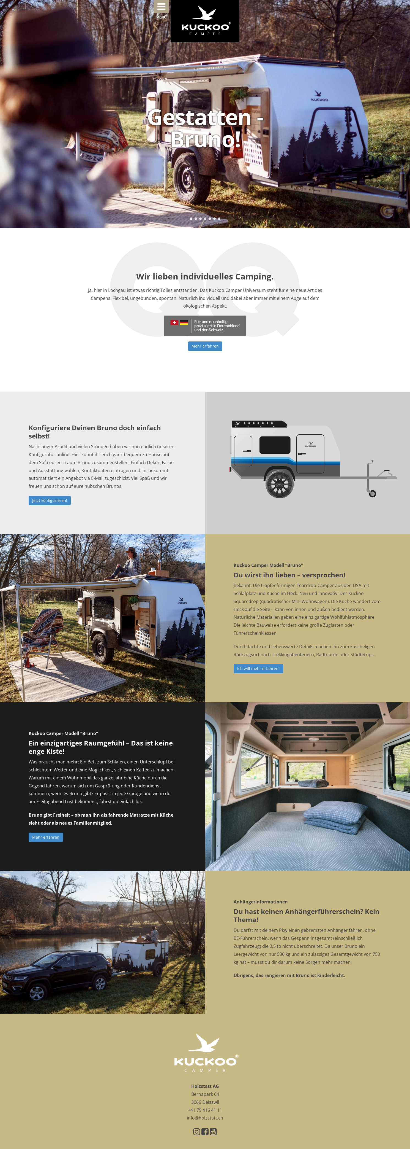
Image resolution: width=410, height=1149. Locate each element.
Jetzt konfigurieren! (49, 500)
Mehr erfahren (205, 346)
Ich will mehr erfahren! (258, 668)
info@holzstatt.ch (205, 1118)
